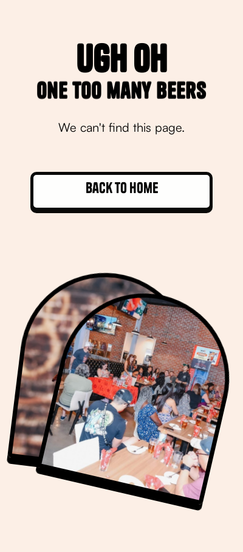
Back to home (122, 188)
